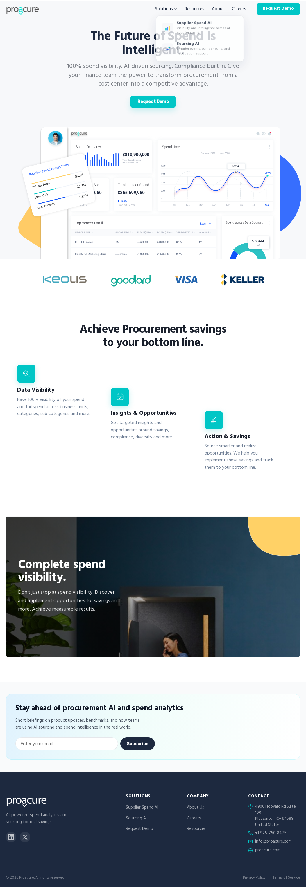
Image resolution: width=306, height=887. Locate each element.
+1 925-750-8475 (271, 833)
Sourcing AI (136, 819)
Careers (239, 9)
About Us (195, 808)
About (218, 9)
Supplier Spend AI (142, 808)
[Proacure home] (22, 9)
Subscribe (137, 743)
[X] (25, 837)
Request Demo (278, 9)
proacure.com (267, 851)
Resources (194, 9)
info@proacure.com (273, 842)
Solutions (166, 9)
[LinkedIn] (11, 837)
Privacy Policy (254, 878)
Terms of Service (286, 878)
